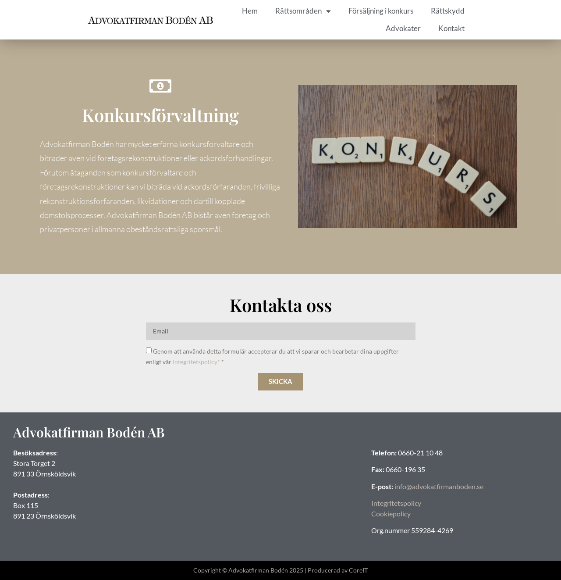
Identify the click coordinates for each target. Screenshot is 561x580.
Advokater (403, 28)
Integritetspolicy (396, 503)
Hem (250, 10)
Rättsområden (303, 11)
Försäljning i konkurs (380, 10)
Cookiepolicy (391, 513)
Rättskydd (448, 10)
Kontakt (451, 28)
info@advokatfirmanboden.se (438, 486)
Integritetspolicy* (196, 361)
